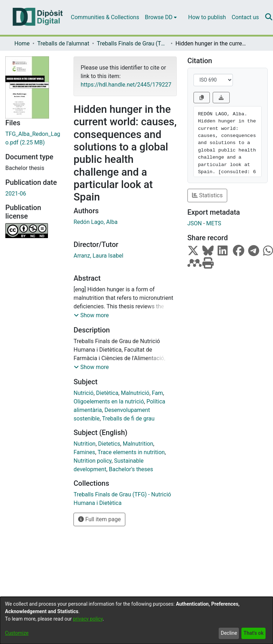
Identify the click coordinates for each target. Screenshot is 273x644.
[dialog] (136, 620)
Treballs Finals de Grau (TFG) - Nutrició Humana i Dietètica (132, 43)
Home (22, 43)
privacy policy (88, 619)
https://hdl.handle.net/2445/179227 (126, 84)
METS (213, 223)
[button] (91, 315)
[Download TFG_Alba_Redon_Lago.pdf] (34, 138)
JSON (194, 223)
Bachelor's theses (131, 469)
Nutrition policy (92, 460)
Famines (84, 452)
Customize (16, 633)
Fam (157, 393)
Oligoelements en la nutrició (108, 401)
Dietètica (107, 393)
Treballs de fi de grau (128, 418)
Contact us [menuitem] (245, 17)
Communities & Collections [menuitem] (105, 17)
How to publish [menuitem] (207, 17)
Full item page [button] (99, 519)
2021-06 (15, 193)
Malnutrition (138, 443)
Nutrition (84, 443)
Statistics (207, 195)
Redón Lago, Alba (95, 222)
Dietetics (109, 443)
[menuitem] (161, 17)
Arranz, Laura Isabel (98, 255)
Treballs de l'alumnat (63, 43)
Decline (229, 633)
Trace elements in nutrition (131, 452)
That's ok (253, 633)
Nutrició (83, 393)
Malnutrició (135, 393)
